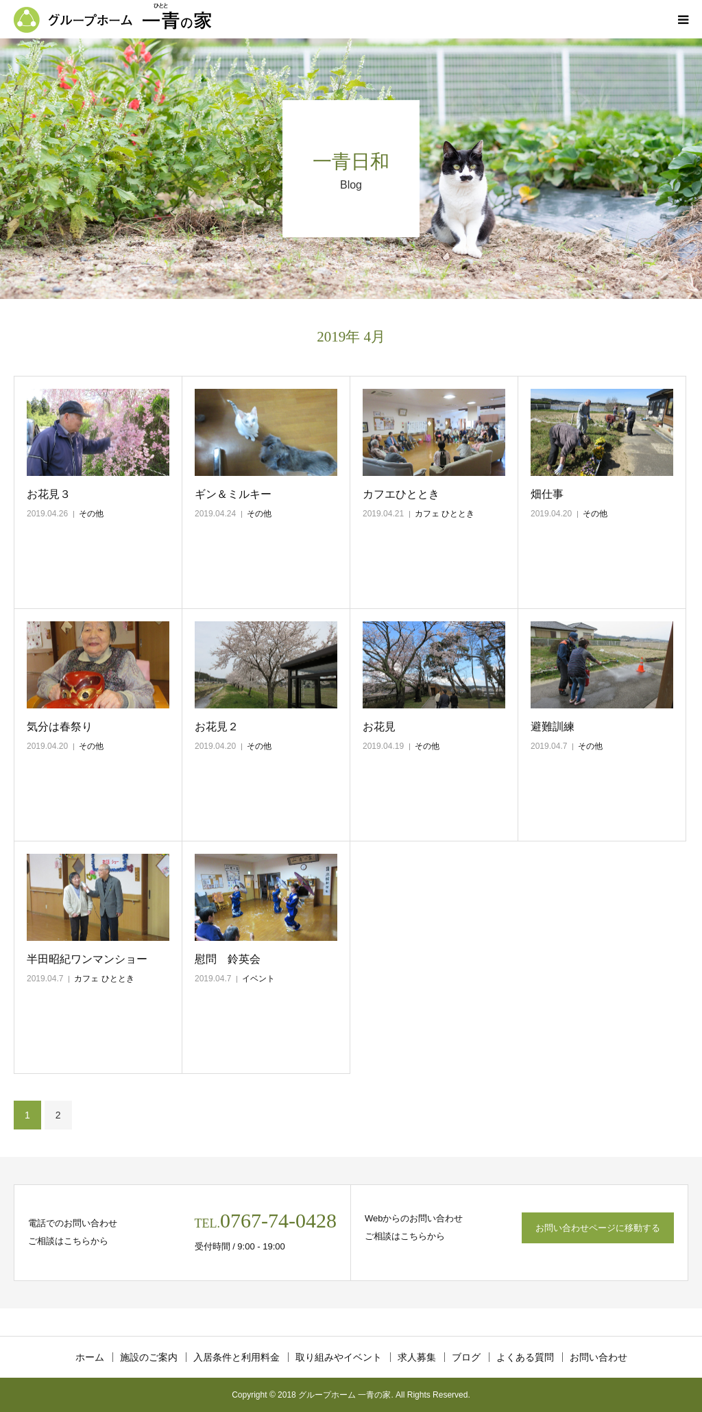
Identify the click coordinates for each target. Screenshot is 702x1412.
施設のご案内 (149, 1357)
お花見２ (217, 726)
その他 (91, 513)
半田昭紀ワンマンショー (87, 959)
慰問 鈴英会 (228, 959)
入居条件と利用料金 (236, 1357)
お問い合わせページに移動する (597, 1228)
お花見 (379, 726)
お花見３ (49, 494)
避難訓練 (552, 726)
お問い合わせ (598, 1357)
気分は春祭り (60, 726)
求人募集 (417, 1357)
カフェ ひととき (444, 513)
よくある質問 (525, 1357)
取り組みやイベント (338, 1357)
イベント (258, 978)
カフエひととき (401, 494)
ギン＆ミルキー (233, 494)
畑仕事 (547, 494)
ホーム (89, 1357)
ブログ (466, 1357)
